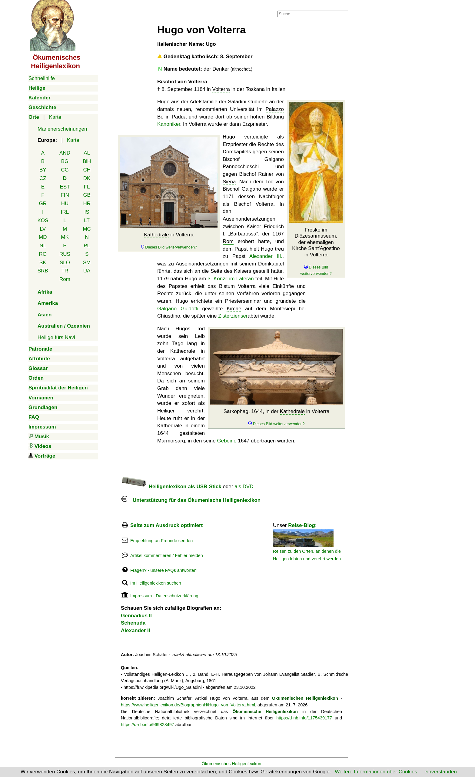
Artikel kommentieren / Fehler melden (166, 555)
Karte (55, 117)
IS (87, 212)
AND (64, 153)
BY (42, 170)
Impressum (141, 595)
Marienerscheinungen (62, 129)
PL (87, 245)
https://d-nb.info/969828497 (147, 724)
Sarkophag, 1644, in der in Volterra (277, 418)
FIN (65, 195)
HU (65, 203)
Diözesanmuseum (315, 236)
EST (65, 187)
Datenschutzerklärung (177, 595)
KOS (42, 220)
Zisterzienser (232, 316)
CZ (42, 178)
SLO (65, 262)
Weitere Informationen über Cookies (376, 772)
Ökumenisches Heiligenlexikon (231, 763)
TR (64, 271)
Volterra (221, 89)
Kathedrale (156, 235)
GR (43, 203)
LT (87, 220)
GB (87, 195)
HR (87, 203)
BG (65, 161)
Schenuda (133, 623)
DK (87, 178)
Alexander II (135, 630)
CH (87, 170)
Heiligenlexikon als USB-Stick (171, 486)
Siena (229, 182)
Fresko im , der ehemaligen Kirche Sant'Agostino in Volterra (316, 251)
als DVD (243, 486)
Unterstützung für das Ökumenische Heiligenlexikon (191, 500)
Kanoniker (168, 124)
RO (43, 254)
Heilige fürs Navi (56, 337)
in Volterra (169, 241)
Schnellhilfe (41, 78)
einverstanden (440, 772)
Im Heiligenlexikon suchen (155, 583)
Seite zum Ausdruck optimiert (166, 525)
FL (87, 187)
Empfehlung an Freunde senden (161, 540)
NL (42, 245)
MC (87, 229)
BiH (87, 161)
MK (65, 237)
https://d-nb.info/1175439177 (304, 717)
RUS (64, 254)
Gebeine (226, 441)
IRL (65, 212)
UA (87, 271)
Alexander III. (265, 256)
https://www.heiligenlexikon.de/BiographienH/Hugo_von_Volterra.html (188, 704)
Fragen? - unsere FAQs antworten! (164, 570)
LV (43, 229)
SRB (43, 271)
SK (42, 262)
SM (87, 262)
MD (43, 237)
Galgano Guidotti (177, 309)
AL (87, 153)
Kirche (234, 309)
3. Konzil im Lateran (231, 279)
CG (65, 170)
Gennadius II (136, 616)
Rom (64, 279)
